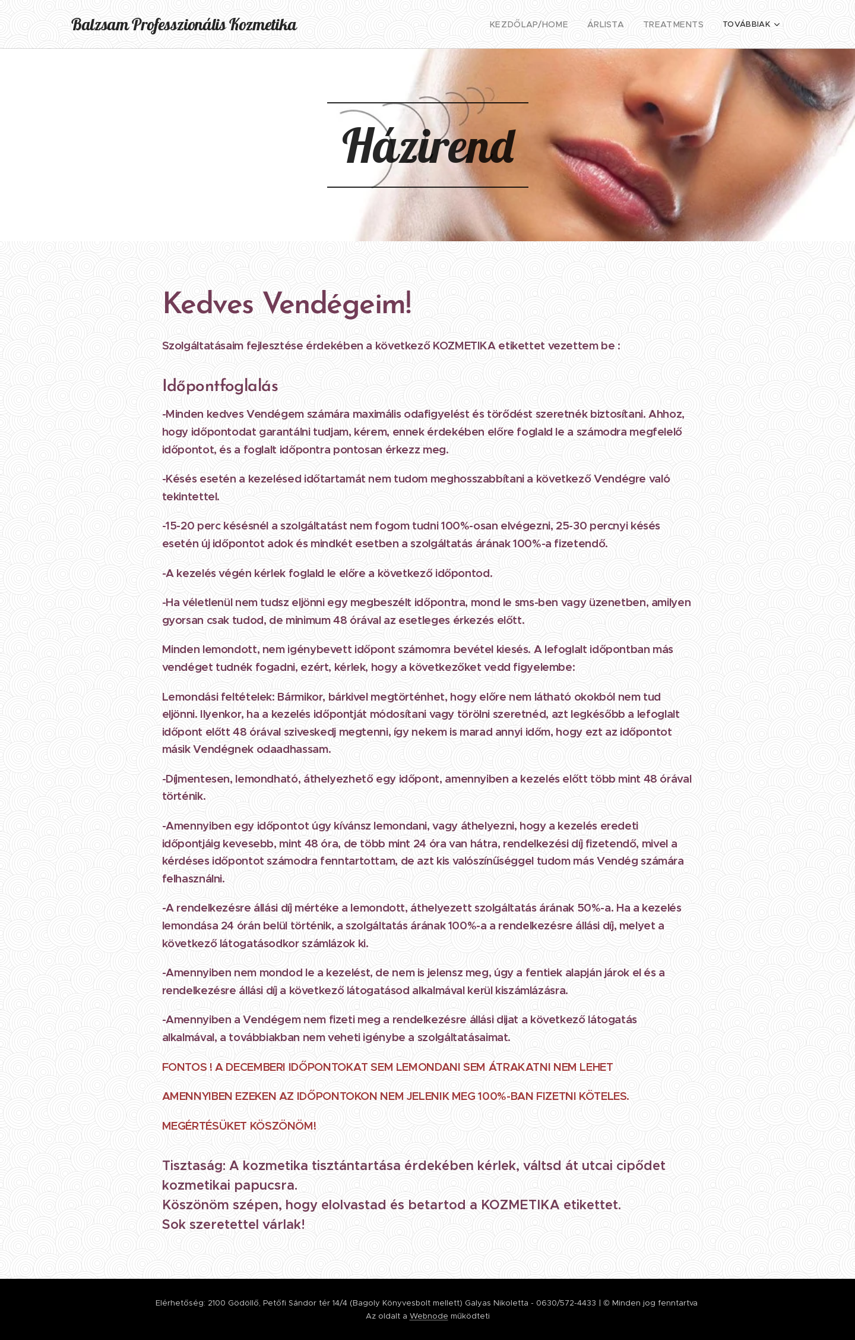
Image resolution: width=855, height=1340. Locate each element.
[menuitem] (404, 24)
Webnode (429, 1316)
